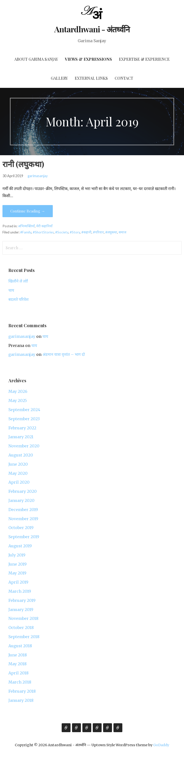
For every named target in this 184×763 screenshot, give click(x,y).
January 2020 (21, 500)
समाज (122, 232)
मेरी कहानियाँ (44, 226)
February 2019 (22, 600)
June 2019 (17, 564)
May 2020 (18, 473)
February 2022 (22, 427)
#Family (25, 232)
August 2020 (20, 455)
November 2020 (23, 445)
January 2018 (21, 700)
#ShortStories (43, 232)
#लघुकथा (111, 232)
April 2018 (18, 672)
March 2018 (19, 682)
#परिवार (98, 232)
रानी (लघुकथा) (23, 163)
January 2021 (20, 436)
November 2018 (23, 618)
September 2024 (24, 409)
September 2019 (23, 536)
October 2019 (21, 527)
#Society (61, 232)
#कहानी (86, 232)
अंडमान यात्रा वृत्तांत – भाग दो (63, 354)
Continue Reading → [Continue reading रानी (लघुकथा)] (27, 211)
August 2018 (20, 645)
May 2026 (17, 391)
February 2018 (22, 691)
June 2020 (18, 464)
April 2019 (18, 582)
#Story (75, 232)
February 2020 (22, 491)
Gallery (59, 78)
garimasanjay (38, 176)
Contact (124, 78)
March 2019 (19, 591)
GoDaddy (161, 745)
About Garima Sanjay (36, 59)
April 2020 (19, 482)
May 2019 (17, 573)
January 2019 (20, 609)
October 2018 (21, 627)
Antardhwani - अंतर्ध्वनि (92, 29)
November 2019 (23, 518)
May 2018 (17, 663)
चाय (11, 290)
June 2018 (17, 654)
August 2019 (20, 545)
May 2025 (17, 400)
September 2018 (23, 636)
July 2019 (16, 555)
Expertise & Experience (144, 59)
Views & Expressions (88, 59)
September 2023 (24, 418)
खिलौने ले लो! (18, 281)
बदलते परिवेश (18, 299)
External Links (91, 78)
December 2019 (23, 509)
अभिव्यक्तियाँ (26, 226)
